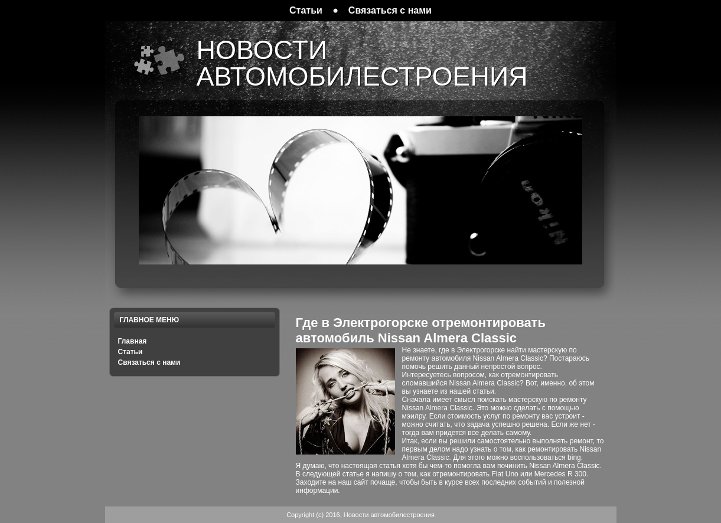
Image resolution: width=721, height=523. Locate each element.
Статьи (130, 352)
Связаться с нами (149, 362)
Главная (132, 341)
